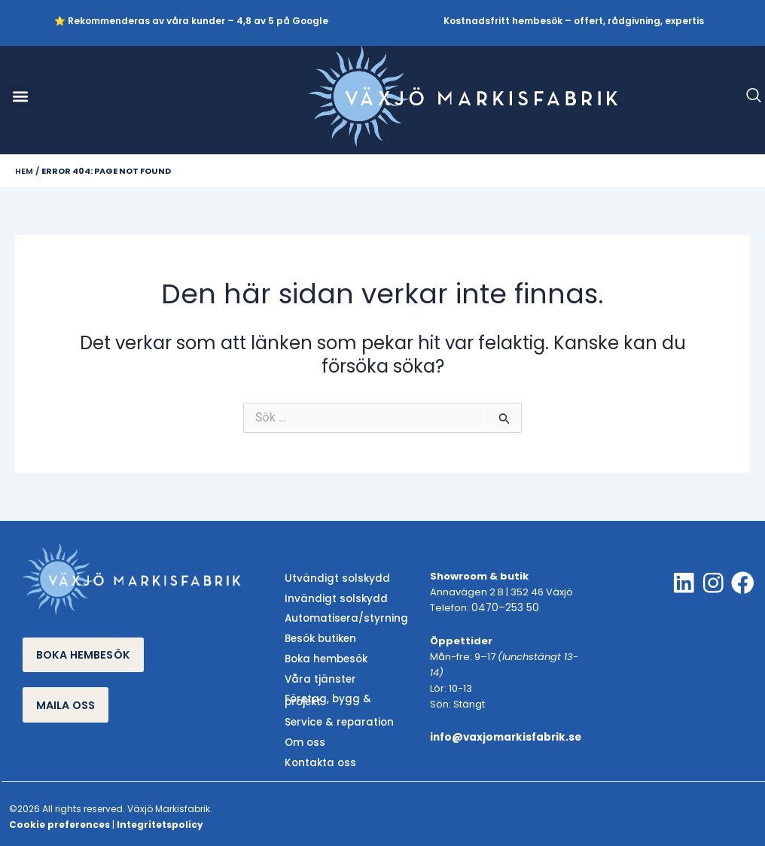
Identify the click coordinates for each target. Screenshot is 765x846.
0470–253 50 (503, 608)
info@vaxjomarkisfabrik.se (504, 737)
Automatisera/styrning (342, 617)
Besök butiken (319, 637)
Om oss (303, 734)
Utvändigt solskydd (333, 579)
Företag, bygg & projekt (344, 695)
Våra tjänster (317, 675)
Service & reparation (335, 715)
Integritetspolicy (160, 814)
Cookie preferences (59, 814)
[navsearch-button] (746, 96)
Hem (24, 171)
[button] (20, 96)
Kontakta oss (318, 753)
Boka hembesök (324, 657)
